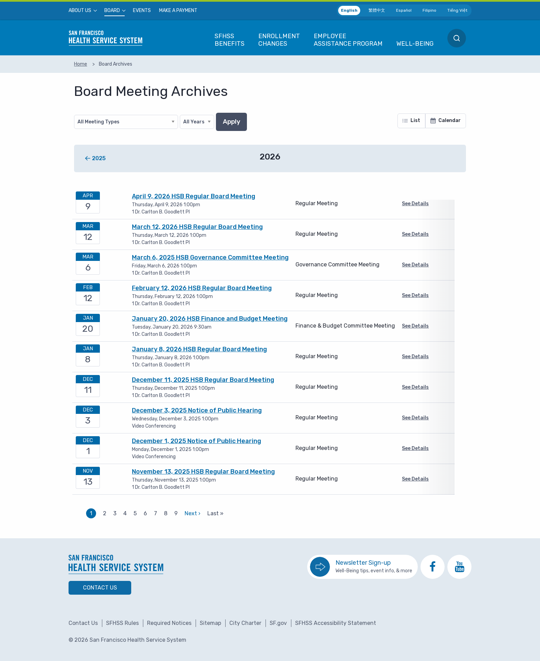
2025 (99, 158)
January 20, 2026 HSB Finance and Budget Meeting (210, 318)
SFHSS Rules (122, 623)
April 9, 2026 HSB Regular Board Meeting (193, 196)
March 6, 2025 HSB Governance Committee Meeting (210, 257)
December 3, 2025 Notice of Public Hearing (197, 410)
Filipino (429, 10)
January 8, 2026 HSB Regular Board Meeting (199, 349)
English (349, 10)
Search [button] (456, 38)
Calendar (445, 120)
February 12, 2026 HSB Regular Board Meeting (202, 288)
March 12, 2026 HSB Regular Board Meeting (197, 227)
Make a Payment (178, 10)
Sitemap (210, 623)
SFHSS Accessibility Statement (335, 623)
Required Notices (169, 623)
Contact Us (100, 587)
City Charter (245, 623)
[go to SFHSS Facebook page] (432, 567)
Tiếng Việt (457, 10)
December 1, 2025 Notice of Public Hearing (196, 441)
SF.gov (278, 623)
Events (142, 10)
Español (404, 10)
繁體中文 (376, 10)
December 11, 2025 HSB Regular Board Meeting (203, 380)
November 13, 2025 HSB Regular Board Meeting (203, 471)
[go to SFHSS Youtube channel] (459, 567)
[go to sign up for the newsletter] (362, 567)
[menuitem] (82, 10)
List (411, 120)
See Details (415, 204)
